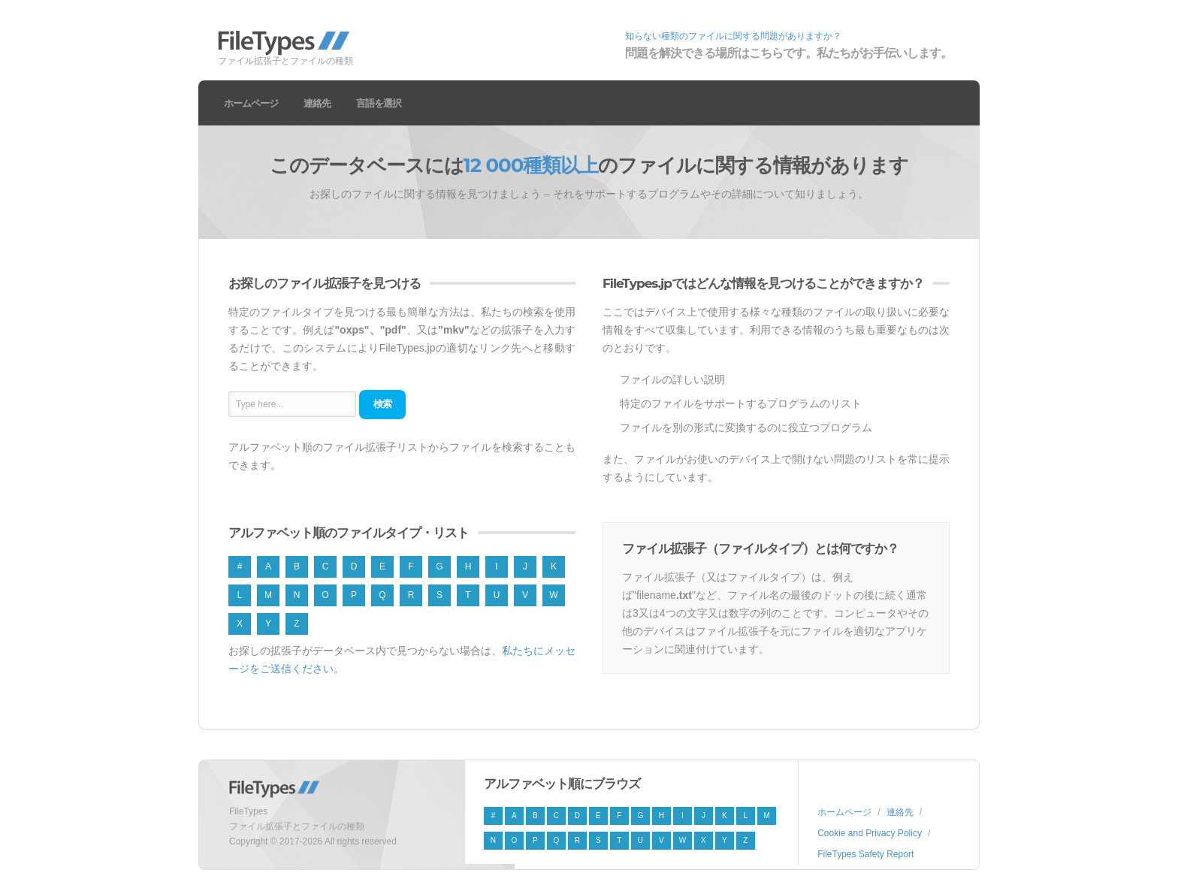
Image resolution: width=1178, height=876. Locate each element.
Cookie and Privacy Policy (869, 833)
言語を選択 (378, 103)
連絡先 (317, 103)
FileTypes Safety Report (865, 854)
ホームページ (251, 103)
